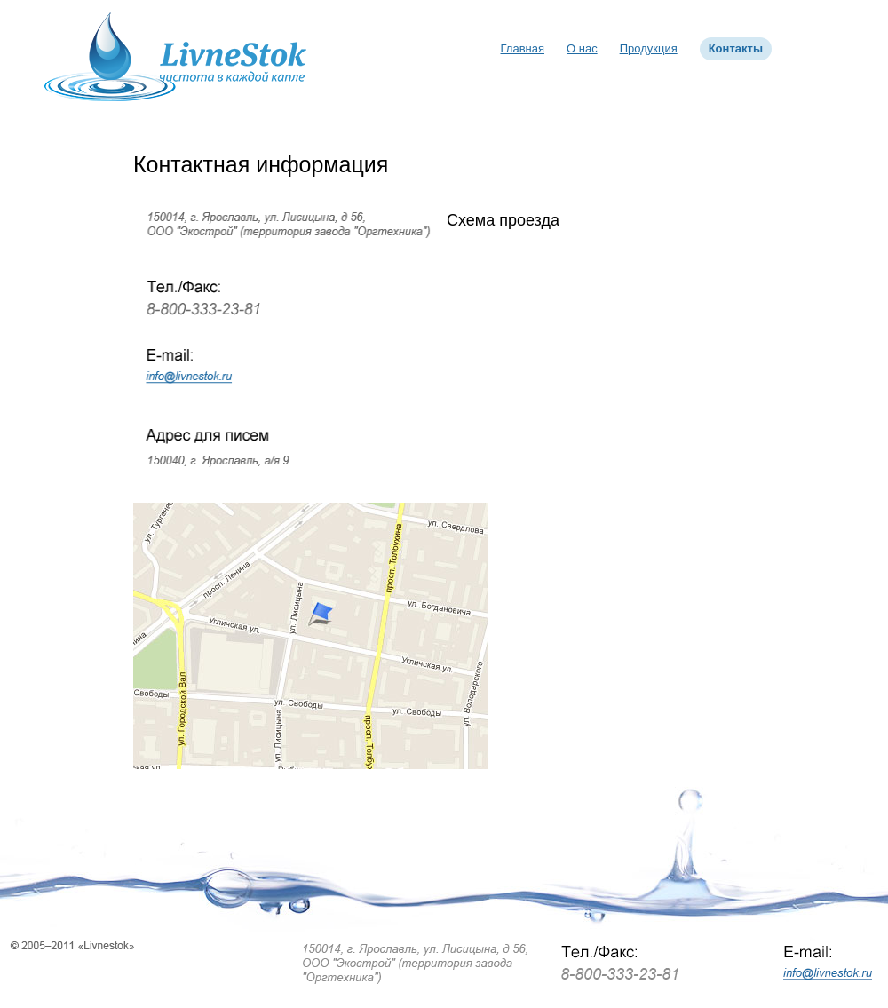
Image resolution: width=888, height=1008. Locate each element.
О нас (582, 48)
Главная (522, 48)
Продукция (649, 48)
